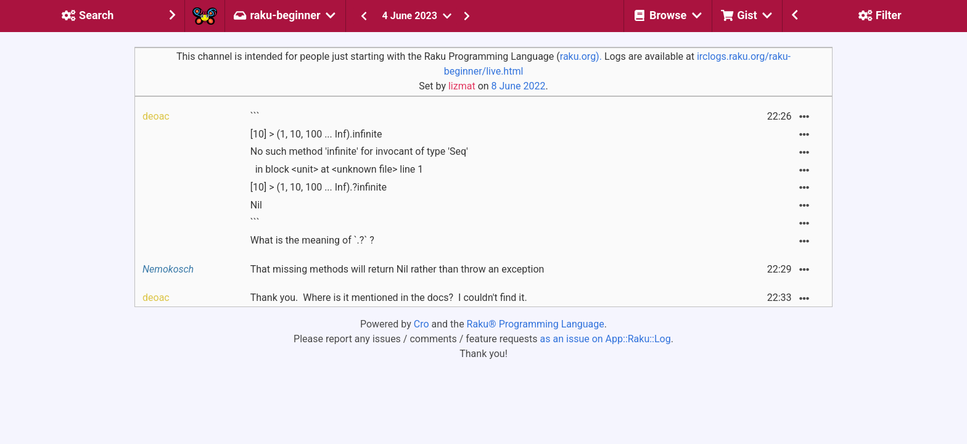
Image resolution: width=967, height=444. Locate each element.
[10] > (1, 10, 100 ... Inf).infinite (316, 134)
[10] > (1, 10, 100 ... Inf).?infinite (318, 187)
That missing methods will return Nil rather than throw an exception (397, 269)
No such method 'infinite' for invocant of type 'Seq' (359, 151)
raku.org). (581, 56)
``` (255, 116)
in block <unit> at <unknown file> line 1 (337, 169)
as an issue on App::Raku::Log (605, 339)
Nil (256, 205)
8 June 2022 (519, 86)
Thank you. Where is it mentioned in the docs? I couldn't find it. (388, 297)
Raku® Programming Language (535, 324)
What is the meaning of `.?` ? (312, 240)
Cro (421, 324)
